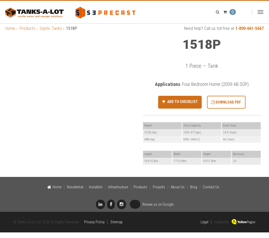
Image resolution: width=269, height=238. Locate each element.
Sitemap (116, 227)
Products (27, 34)
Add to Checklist (182, 107)
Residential (75, 193)
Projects (159, 193)
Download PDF (226, 108)
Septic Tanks (51, 34)
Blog (193, 193)
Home (10, 34)
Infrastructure (118, 193)
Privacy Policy (94, 227)
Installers (96, 193)
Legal (204, 227)
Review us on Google (151, 210)
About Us (178, 193)
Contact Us (211, 193)
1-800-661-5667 (249, 34)
